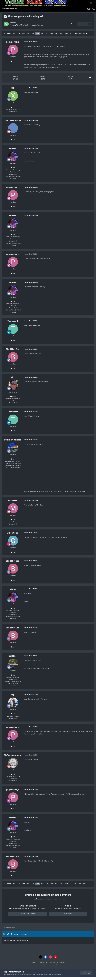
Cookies (62, 962)
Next (66, 33)
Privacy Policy (43, 962)
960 (37, 33)
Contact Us (54, 962)
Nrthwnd (12, 148)
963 (52, 33)
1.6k (13, 368)
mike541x (12, 500)
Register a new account (27, 914)
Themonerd (12, 321)
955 (14, 33)
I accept (86, 973)
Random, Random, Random (33, 25)
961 (42, 33)
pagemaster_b (12, 42)
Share (72, 24)
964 (56, 33)
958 (28, 33)
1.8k (13, 139)
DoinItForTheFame (12, 440)
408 (13, 340)
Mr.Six (14, 23)
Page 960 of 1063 (81, 33)
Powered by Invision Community (48, 965)
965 (61, 33)
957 (23, 33)
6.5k (13, 714)
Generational (12, 533)
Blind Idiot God (12, 349)
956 (19, 33)
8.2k (13, 675)
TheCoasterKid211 (12, 120)
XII (12, 88)
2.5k (13, 774)
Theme (34, 962)
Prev (9, 33)
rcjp (12, 694)
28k (13, 167)
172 (13, 552)
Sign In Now (68, 914)
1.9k (13, 519)
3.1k (13, 107)
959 (33, 33)
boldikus (12, 656)
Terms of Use (8, 974)
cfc (12, 377)
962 (47, 33)
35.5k (13, 396)
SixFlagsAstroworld (12, 755)
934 (13, 61)
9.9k (13, 459)
